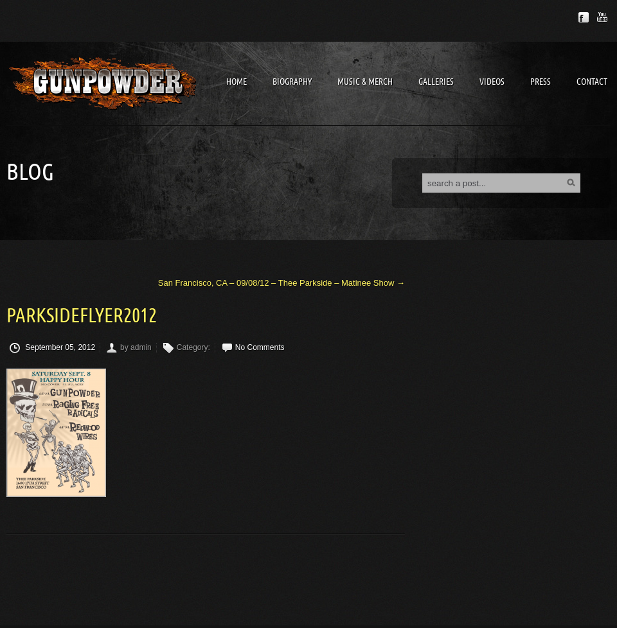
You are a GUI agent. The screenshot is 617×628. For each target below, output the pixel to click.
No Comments (260, 347)
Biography (292, 82)
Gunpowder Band (102, 83)
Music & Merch (365, 82)
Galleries (436, 82)
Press (540, 82)
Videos (492, 82)
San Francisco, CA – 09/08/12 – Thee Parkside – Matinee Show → (281, 283)
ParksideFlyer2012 (81, 316)
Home (236, 82)
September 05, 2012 (52, 348)
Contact (592, 82)
